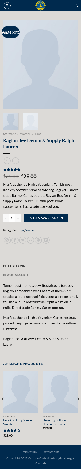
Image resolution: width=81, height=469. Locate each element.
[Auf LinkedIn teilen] (46, 240)
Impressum (29, 452)
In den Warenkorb (46, 218)
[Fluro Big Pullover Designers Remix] (60, 392)
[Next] (78, 407)
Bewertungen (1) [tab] (16, 274)
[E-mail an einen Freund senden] (30, 240)
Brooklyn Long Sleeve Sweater (17, 422)
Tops (38, 133)
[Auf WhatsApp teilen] (7, 240)
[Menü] (7, 5)
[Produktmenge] (11, 218)
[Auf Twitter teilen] (22, 240)
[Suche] (76, 5)
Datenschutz (51, 452)
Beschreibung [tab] (14, 266)
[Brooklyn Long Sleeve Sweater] (20, 392)
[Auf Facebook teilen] (15, 240)
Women (25, 133)
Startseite (9, 133)
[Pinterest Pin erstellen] (38, 240)
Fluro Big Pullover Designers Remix (55, 422)
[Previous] (3, 407)
